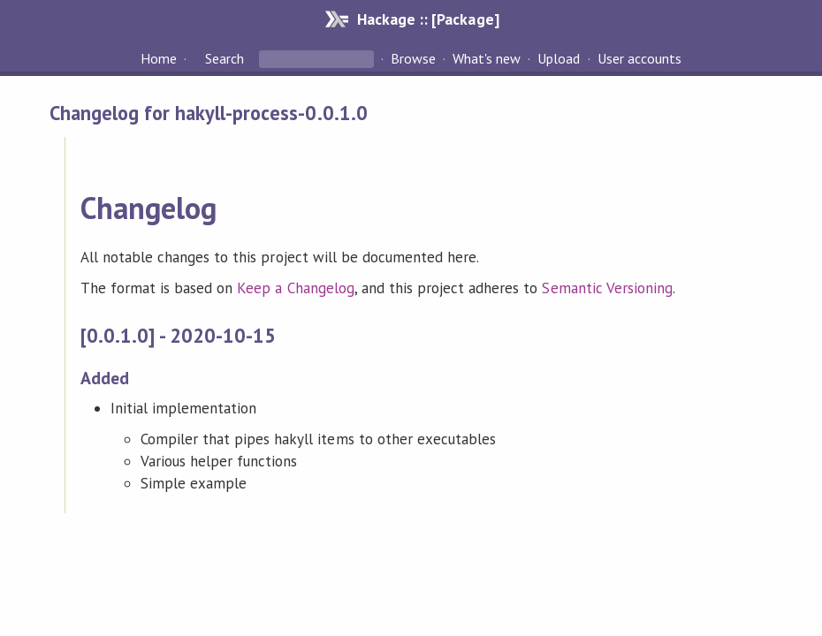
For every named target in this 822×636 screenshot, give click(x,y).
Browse (413, 58)
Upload (558, 58)
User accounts (639, 58)
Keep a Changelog (295, 288)
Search (224, 58)
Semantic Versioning (607, 288)
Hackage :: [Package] (428, 19)
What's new (487, 58)
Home (159, 58)
